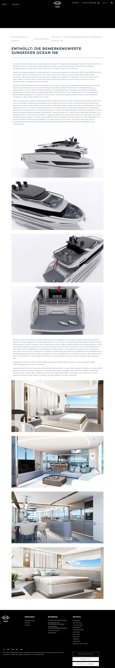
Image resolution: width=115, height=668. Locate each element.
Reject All (85, 659)
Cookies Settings (85, 654)
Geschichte (76, 641)
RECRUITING (52, 633)
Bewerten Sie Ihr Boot (80, 643)
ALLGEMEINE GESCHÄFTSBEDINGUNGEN (57, 627)
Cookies (27, 625)
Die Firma (76, 634)
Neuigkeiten (77, 627)
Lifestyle (75, 639)
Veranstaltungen (78, 630)
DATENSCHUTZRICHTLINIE (57, 620)
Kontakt (75, 3)
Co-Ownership (78, 625)
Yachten (15, 4)
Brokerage (76, 620)
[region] (57, 659)
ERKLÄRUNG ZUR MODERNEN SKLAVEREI (56, 623)
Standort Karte (30, 620)
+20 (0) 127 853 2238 (88, 3)
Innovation (76, 632)
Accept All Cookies (85, 664)
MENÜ (4, 4)
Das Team (76, 637)
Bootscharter (77, 623)
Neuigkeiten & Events (20, 39)
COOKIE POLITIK (53, 630)
